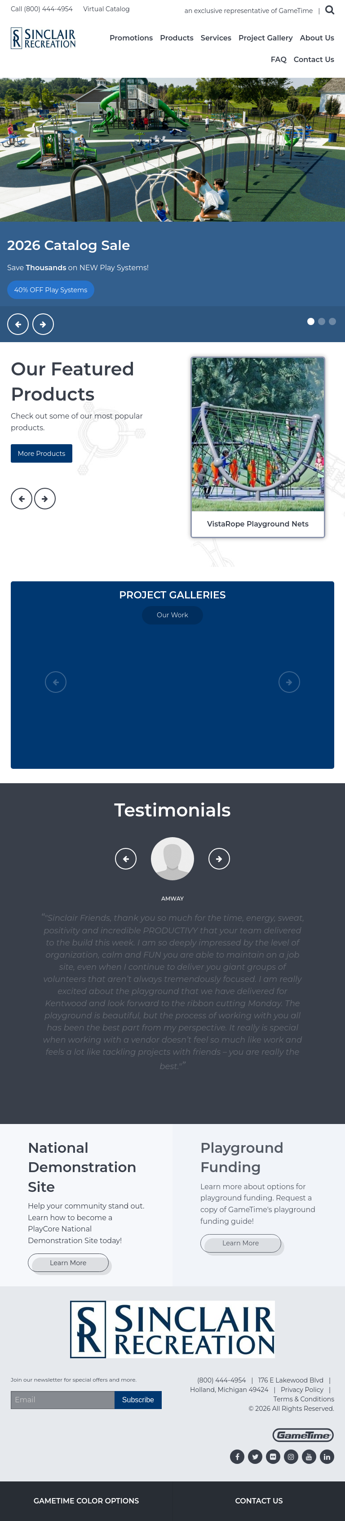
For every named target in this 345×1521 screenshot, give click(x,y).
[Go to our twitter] (255, 1457)
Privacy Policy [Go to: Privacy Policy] (303, 1390)
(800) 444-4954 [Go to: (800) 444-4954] (222, 1380)
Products (177, 38)
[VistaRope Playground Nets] (258, 447)
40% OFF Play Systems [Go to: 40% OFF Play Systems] (50, 290)
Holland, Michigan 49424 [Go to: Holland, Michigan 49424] (230, 1390)
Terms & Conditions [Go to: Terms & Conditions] (304, 1399)
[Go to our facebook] (237, 1457)
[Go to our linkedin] (327, 1457)
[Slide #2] (321, 321)
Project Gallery (266, 38)
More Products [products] (41, 454)
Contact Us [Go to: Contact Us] (259, 1501)
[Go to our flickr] (273, 1457)
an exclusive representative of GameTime (250, 11)
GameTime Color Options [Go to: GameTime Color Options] (86, 1501)
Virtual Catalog (106, 9)
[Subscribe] (138, 1400)
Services (216, 38)
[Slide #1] (310, 321)
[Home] (43, 37)
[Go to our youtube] (309, 1457)
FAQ (279, 59)
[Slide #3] (332, 321)
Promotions (131, 38)
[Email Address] (63, 1400)
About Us (317, 38)
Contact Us (314, 59)
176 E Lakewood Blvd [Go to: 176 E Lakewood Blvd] (291, 1380)
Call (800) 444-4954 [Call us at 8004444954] (43, 9)
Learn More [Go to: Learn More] (68, 1263)
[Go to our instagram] (291, 1457)
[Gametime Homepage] (303, 1440)
